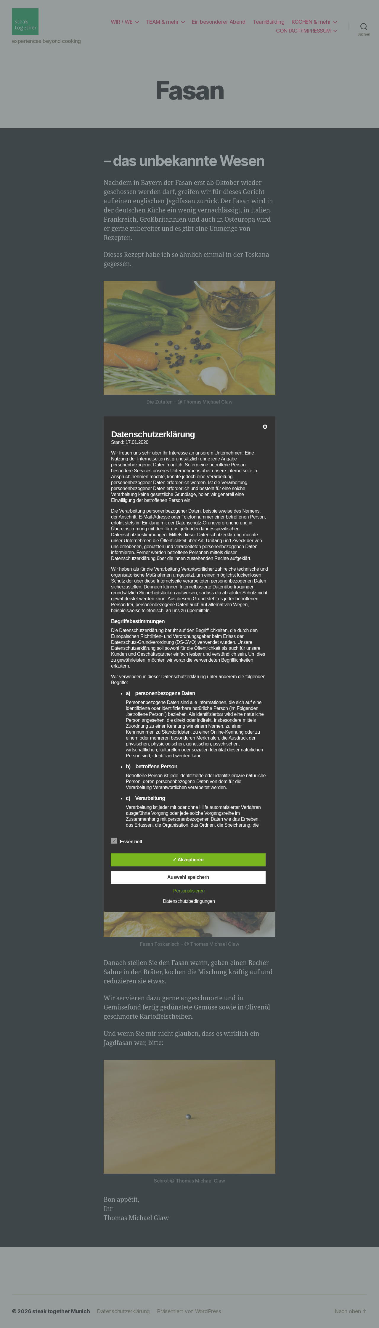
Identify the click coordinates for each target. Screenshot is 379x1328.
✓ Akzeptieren (188, 859)
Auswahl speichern (188, 877)
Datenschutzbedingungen (189, 901)
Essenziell (129, 841)
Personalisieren (189, 890)
